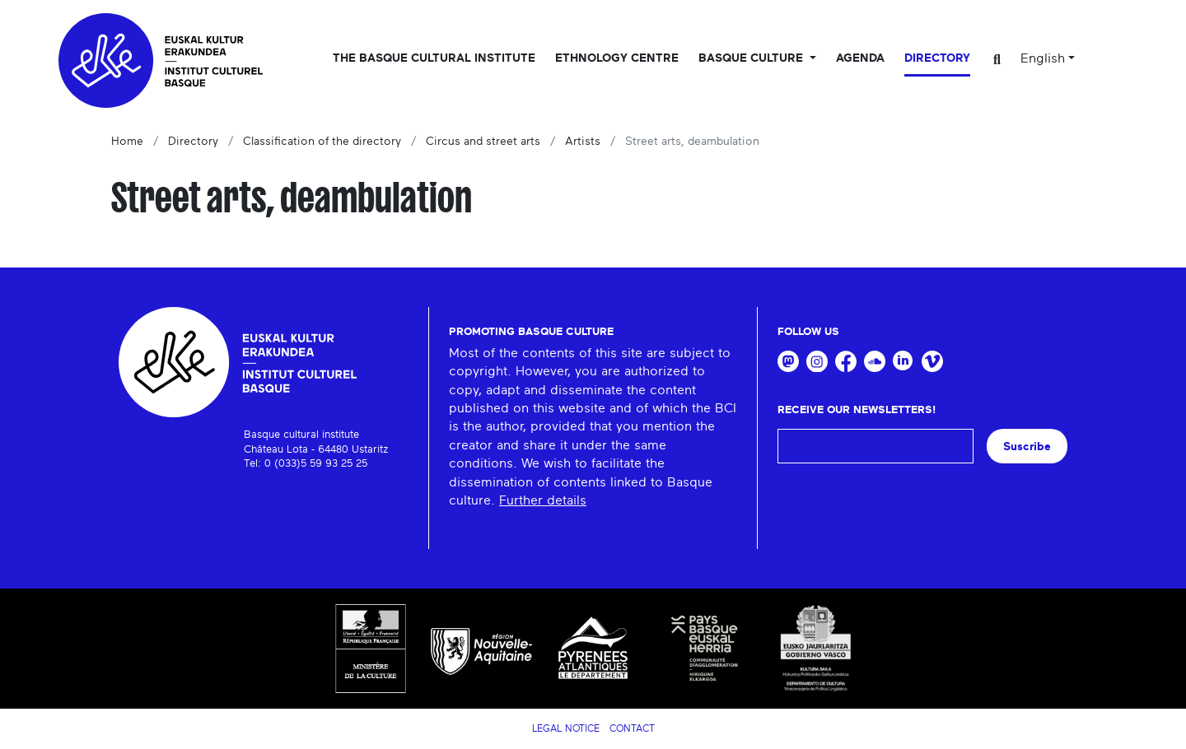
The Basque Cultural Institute (434, 58)
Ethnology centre (617, 58)
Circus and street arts (483, 141)
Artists (582, 141)
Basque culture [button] (752, 58)
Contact (632, 728)
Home (127, 141)
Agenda (860, 58)
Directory (937, 58)
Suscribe (1027, 446)
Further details (542, 500)
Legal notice (566, 728)
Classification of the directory (322, 141)
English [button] (1042, 58)
